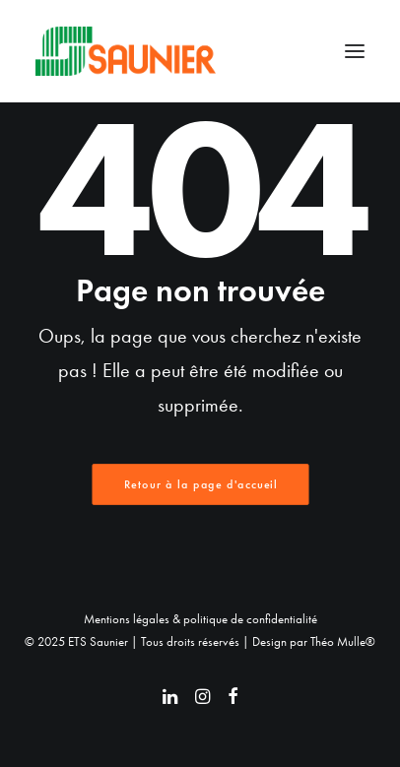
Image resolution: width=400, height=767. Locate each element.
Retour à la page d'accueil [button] (200, 484)
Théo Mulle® (342, 641)
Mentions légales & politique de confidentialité (200, 618)
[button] (354, 51)
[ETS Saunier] (125, 51)
